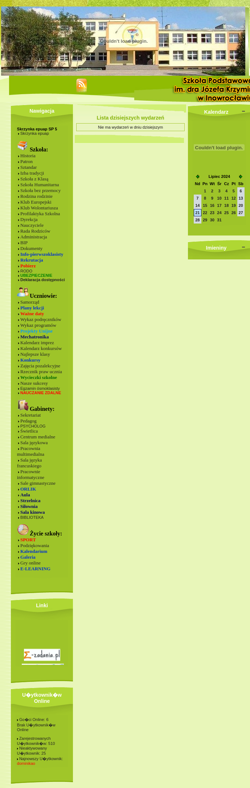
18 (226, 205)
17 (219, 205)
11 (226, 198)
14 (197, 205)
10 (219, 198)
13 (240, 198)
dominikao (26, 763)
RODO (26, 271)
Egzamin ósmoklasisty (40, 388)
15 (205, 205)
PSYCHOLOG (33, 426)
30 (212, 220)
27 (240, 212)
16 (212, 205)
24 (219, 212)
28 (197, 220)
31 (219, 220)
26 (233, 212)
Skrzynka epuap (34, 133)
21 (197, 212)
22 (205, 212)
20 (240, 205)
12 (233, 198)
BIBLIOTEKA (32, 517)
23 (212, 212)
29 (205, 220)
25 (226, 212)
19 (233, 205)
